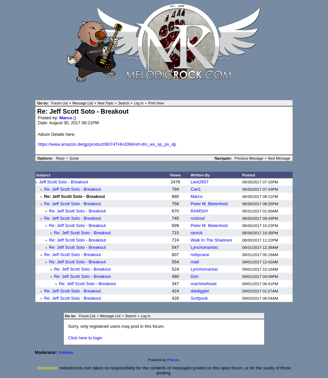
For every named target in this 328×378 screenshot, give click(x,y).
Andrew (66, 352)
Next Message (279, 158)
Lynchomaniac (204, 247)
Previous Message (249, 158)
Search (123, 103)
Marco (66, 117)
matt (194, 261)
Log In (139, 103)
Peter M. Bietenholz (209, 203)
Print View (156, 103)
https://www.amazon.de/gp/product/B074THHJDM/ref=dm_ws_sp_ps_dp (107, 144)
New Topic (105, 103)
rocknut (197, 218)
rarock (196, 232)
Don (194, 276)
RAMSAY (199, 210)
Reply (60, 158)
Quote (74, 158)
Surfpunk (199, 298)
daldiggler (199, 290)
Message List (82, 103)
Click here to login (85, 337)
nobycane (199, 254)
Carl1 (195, 189)
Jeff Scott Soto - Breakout (63, 181)
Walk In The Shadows (211, 240)
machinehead (203, 283)
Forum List (59, 103)
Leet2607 (199, 181)
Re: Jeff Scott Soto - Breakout (72, 189)
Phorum (173, 360)
